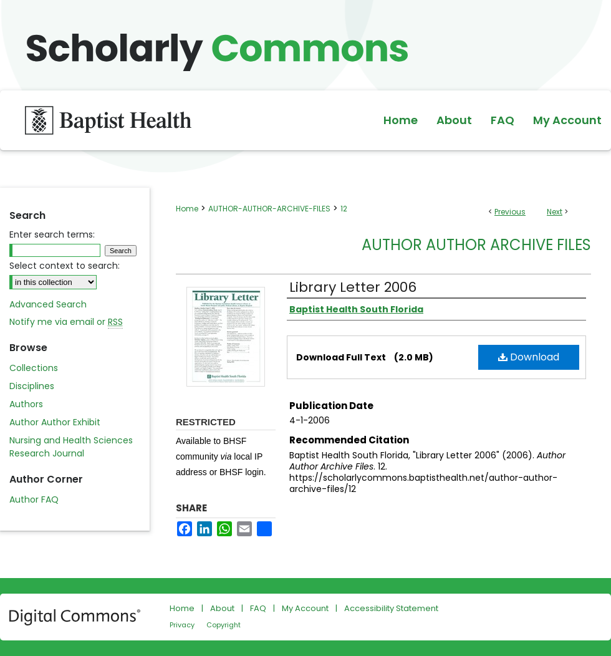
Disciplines (31, 386)
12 (343, 208)
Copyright (223, 625)
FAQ (258, 608)
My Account (305, 608)
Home (187, 208)
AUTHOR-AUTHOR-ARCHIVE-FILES (269, 208)
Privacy (182, 625)
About (222, 608)
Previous (510, 211)
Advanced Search (48, 304)
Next (554, 211)
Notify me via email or (66, 322)
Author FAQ (34, 499)
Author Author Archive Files (476, 244)
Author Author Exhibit (54, 422)
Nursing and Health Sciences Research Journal (71, 447)
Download (528, 357)
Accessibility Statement (391, 608)
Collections (33, 368)
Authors (26, 404)
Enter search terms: (52, 234)
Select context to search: (64, 265)
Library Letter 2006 (352, 287)
